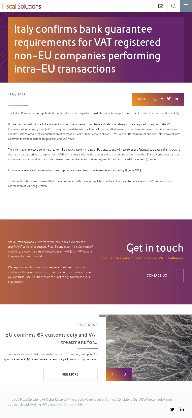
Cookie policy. (95, 399)
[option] (96, 348)
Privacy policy (77, 399)
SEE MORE (70, 374)
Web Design (65, 404)
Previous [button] (112, 374)
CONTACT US (157, 275)
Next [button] (125, 374)
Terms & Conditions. (118, 399)
